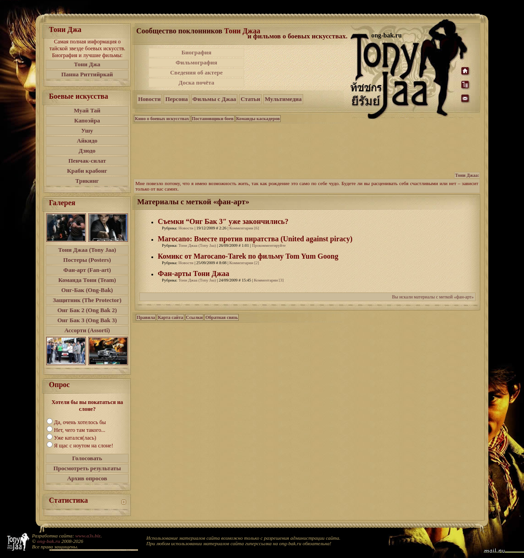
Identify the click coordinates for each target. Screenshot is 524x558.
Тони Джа (87, 64)
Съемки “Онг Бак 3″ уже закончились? (223, 221)
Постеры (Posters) (87, 259)
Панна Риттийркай (87, 74)
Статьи (250, 99)
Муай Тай (87, 110)
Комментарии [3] (268, 280)
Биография (197, 52)
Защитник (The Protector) (87, 300)
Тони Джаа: (467, 175)
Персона (176, 99)
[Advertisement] (298, 67)
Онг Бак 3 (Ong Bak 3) (87, 320)
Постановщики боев (213, 118)
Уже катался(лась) (75, 438)
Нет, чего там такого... (79, 430)
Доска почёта (196, 82)
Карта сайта (170, 317)
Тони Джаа (242, 31)
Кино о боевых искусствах (162, 118)
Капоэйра (87, 120)
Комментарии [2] (244, 262)
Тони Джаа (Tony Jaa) (87, 249)
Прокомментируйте (269, 245)
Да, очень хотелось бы (80, 422)
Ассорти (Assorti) (87, 330)
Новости (149, 99)
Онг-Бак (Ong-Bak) (87, 290)
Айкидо (87, 140)
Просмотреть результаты (87, 468)
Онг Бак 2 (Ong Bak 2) (87, 310)
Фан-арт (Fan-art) (87, 269)
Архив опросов (87, 478)
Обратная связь (221, 317)
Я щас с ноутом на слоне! (83, 445)
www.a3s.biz (88, 535)
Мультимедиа (283, 99)
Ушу (87, 130)
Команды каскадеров (258, 118)
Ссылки (194, 317)
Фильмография (196, 62)
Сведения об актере (196, 72)
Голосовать (87, 458)
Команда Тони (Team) (87, 279)
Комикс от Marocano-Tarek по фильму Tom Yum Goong (248, 256)
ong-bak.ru (48, 541)
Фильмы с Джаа (214, 99)
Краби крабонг (87, 170)
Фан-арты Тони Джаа (193, 273)
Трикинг (87, 180)
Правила (146, 317)
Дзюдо (87, 150)
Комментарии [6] (244, 228)
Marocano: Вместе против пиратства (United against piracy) (255, 239)
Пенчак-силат (87, 160)
